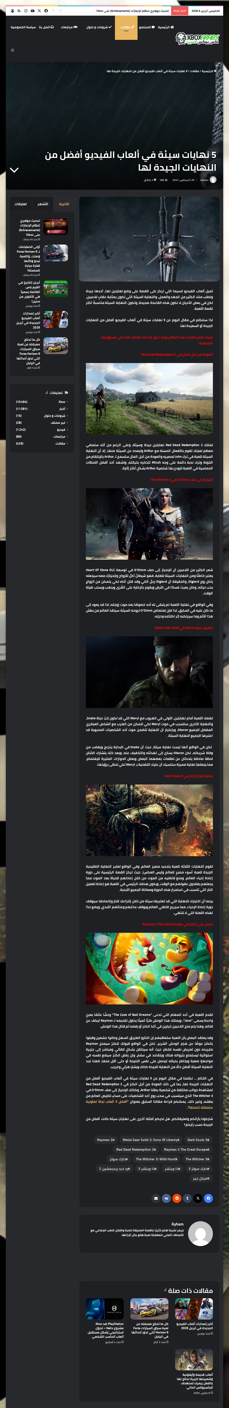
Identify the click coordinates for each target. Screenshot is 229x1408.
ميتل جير (200, 1178)
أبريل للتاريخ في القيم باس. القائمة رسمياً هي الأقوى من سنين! (29, 291)
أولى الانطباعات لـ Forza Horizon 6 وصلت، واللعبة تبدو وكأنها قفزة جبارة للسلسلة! (28, 258)
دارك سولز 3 (198, 1168)
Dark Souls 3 (197, 1139)
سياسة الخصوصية (23, 27)
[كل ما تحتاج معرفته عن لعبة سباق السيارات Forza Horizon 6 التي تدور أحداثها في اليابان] (149, 1309)
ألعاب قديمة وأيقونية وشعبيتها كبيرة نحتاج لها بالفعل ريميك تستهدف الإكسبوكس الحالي (195, 1381)
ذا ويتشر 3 (146, 1168)
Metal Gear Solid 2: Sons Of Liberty (150, 1139)
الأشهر (43, 204)
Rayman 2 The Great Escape (185, 1149)
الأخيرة (64, 204)
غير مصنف (58, 422)
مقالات (127, 27)
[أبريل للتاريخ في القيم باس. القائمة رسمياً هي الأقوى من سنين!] (55, 288)
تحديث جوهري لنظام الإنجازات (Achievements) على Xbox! (132, 10)
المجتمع (147, 27)
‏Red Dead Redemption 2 (135, 1149)
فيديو (61, 429)
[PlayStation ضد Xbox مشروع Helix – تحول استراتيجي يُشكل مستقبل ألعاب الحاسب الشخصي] (105, 1309)
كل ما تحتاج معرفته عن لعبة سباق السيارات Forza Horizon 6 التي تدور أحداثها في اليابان (149, 1330)
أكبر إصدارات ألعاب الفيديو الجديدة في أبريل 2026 (194, 1326)
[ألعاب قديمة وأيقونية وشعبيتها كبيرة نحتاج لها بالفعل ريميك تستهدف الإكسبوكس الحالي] (194, 1359)
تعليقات (21, 204)
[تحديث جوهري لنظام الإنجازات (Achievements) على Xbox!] (55, 226)
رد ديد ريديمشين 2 (113, 1168)
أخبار (62, 408)
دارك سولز (118, 1159)
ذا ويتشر (171, 1168)
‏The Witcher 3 (196, 1159)
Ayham (204, 180)
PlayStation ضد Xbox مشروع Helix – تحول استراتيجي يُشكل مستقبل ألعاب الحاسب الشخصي (106, 1330)
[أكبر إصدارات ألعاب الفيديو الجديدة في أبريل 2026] (194, 1309)
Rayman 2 (104, 1139)
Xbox (62, 402)
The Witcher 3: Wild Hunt (155, 1159)
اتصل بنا (46, 27)
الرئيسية (166, 27)
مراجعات (69, 27)
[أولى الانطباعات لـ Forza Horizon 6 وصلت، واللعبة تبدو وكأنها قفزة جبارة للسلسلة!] (55, 253)
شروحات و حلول (99, 27)
